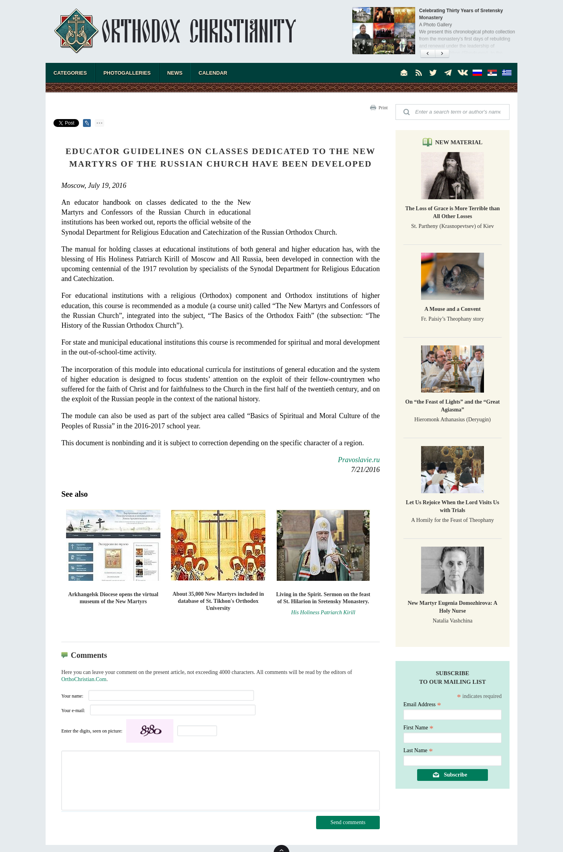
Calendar (213, 73)
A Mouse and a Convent (452, 309)
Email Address (422, 704)
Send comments (347, 822)
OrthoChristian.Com (84, 679)
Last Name (418, 750)
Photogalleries (127, 73)
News (174, 73)
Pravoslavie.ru (359, 460)
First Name (418, 727)
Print (383, 107)
